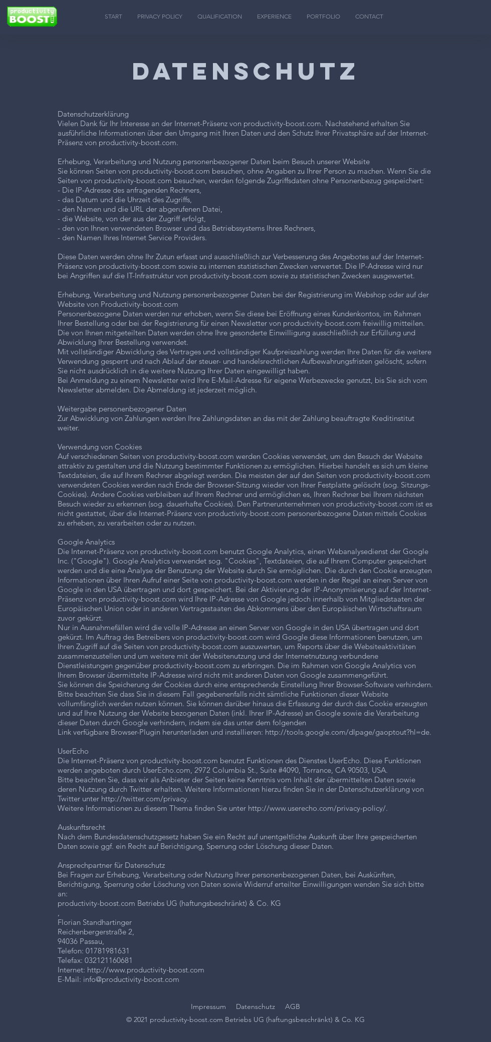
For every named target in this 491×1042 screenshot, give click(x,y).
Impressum (208, 1006)
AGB (292, 1006)
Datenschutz (255, 1006)
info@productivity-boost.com (131, 979)
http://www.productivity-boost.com (145, 969)
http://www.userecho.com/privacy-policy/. (318, 808)
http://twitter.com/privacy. (145, 798)
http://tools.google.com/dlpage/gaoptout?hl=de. (348, 732)
